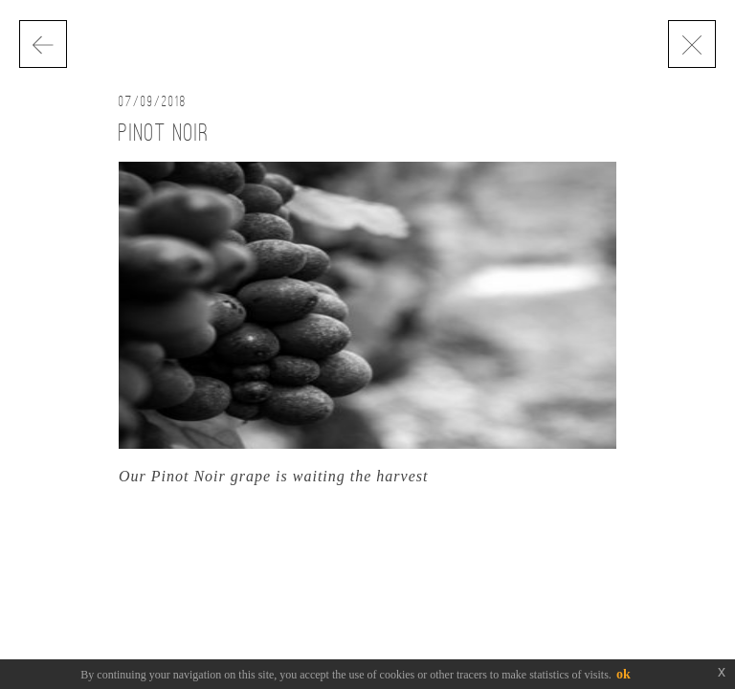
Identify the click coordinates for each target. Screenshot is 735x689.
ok (623, 674)
